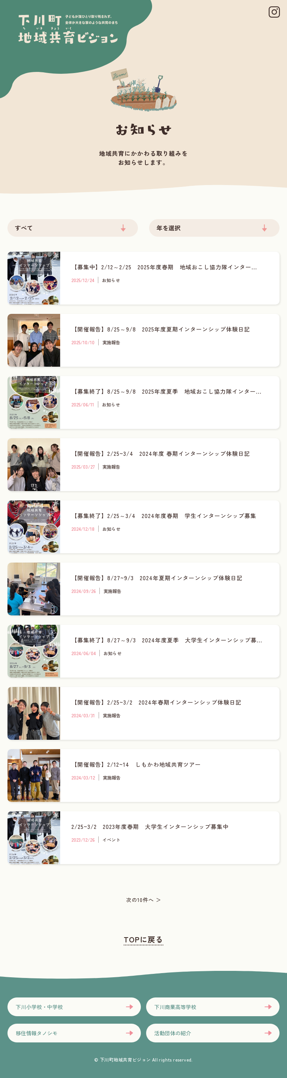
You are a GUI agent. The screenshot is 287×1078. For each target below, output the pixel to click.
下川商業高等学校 (175, 1007)
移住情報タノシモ (37, 1033)
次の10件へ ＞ (143, 899)
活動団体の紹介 (172, 1033)
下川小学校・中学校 (39, 1007)
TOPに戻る (143, 939)
